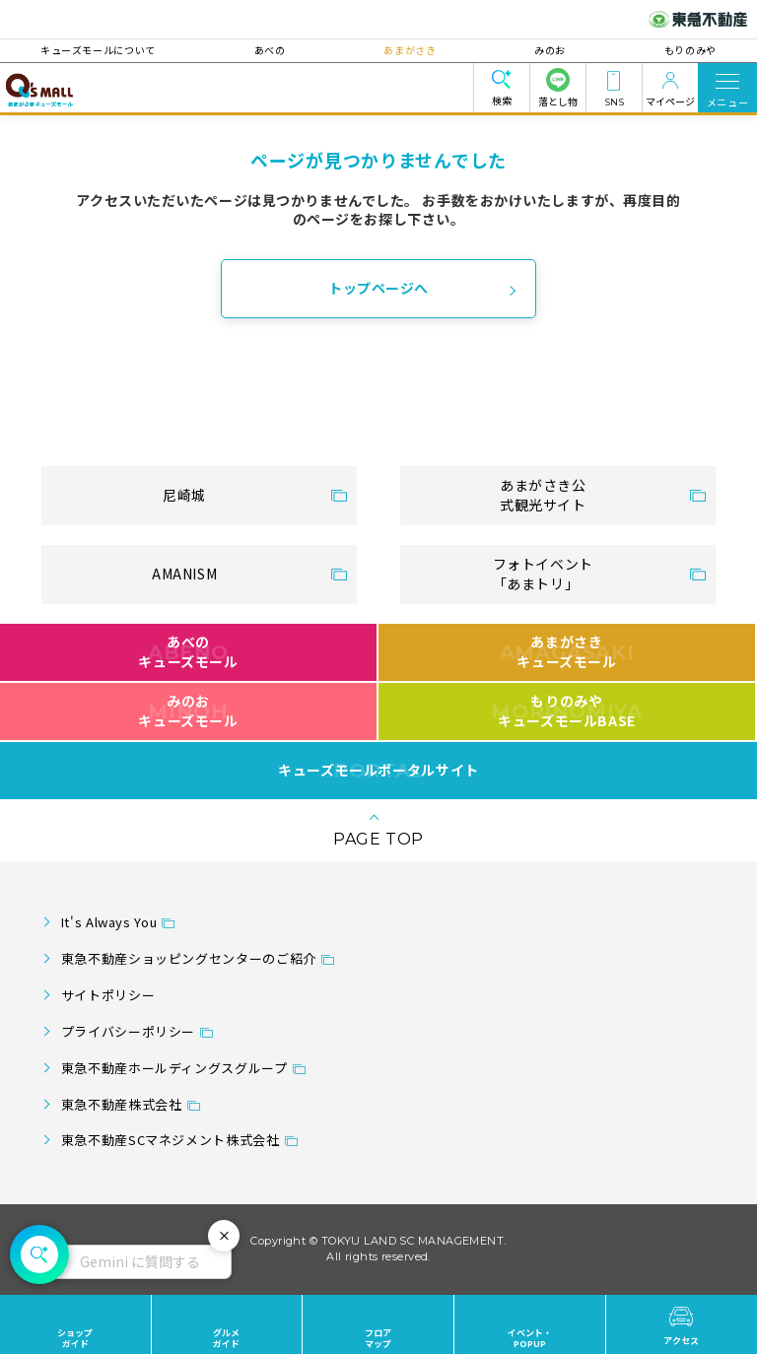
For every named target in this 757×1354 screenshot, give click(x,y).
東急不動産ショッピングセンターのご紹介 (188, 958)
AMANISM (184, 573)
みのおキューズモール (188, 710)
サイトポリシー (108, 994)
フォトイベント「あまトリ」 (543, 573)
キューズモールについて (99, 49)
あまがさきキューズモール (567, 651)
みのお (550, 49)
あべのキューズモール (188, 651)
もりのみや (689, 49)
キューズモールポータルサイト (378, 770)
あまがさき (409, 49)
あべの (270, 49)
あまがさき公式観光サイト (543, 494)
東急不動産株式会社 (121, 1104)
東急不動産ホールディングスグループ (174, 1067)
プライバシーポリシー (128, 1031)
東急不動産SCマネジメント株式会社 (170, 1139)
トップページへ (378, 288)
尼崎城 (184, 495)
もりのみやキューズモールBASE (566, 710)
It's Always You (109, 922)
